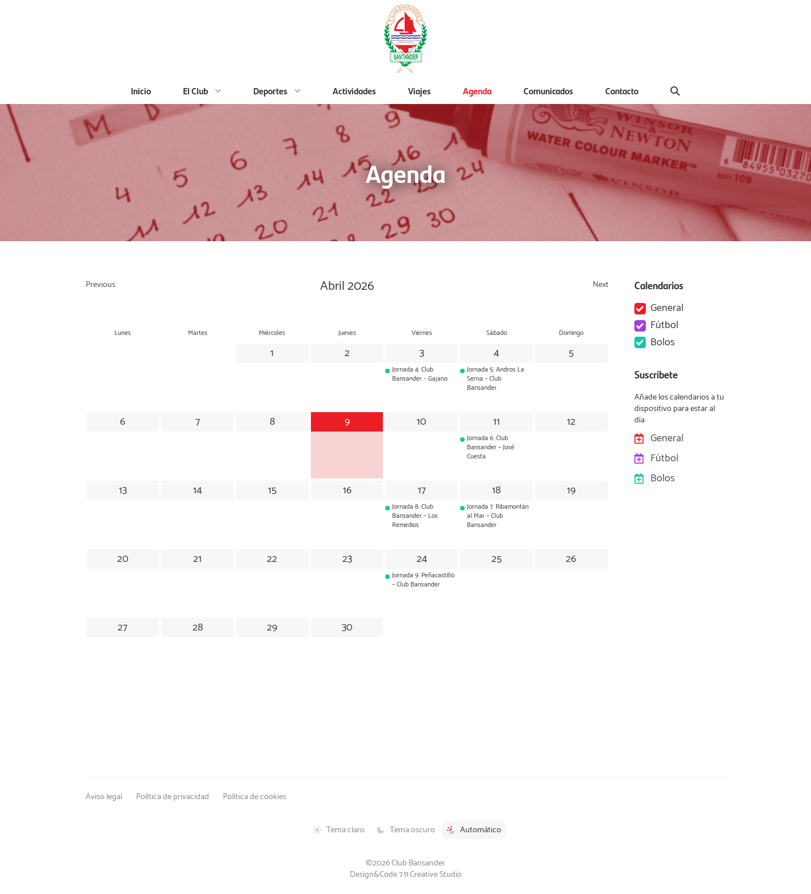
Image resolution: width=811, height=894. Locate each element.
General (667, 308)
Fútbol (664, 326)
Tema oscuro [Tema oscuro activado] (405, 830)
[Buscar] (675, 90)
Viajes (419, 90)
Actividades (354, 90)
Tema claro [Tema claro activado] (339, 830)
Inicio (141, 90)
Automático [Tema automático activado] (473, 830)
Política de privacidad (172, 797)
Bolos (662, 343)
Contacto (621, 90)
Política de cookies (254, 797)
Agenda (477, 90)
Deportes (270, 90)
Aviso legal (104, 797)
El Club (195, 90)
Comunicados (548, 90)
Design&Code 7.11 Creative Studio (406, 874)
